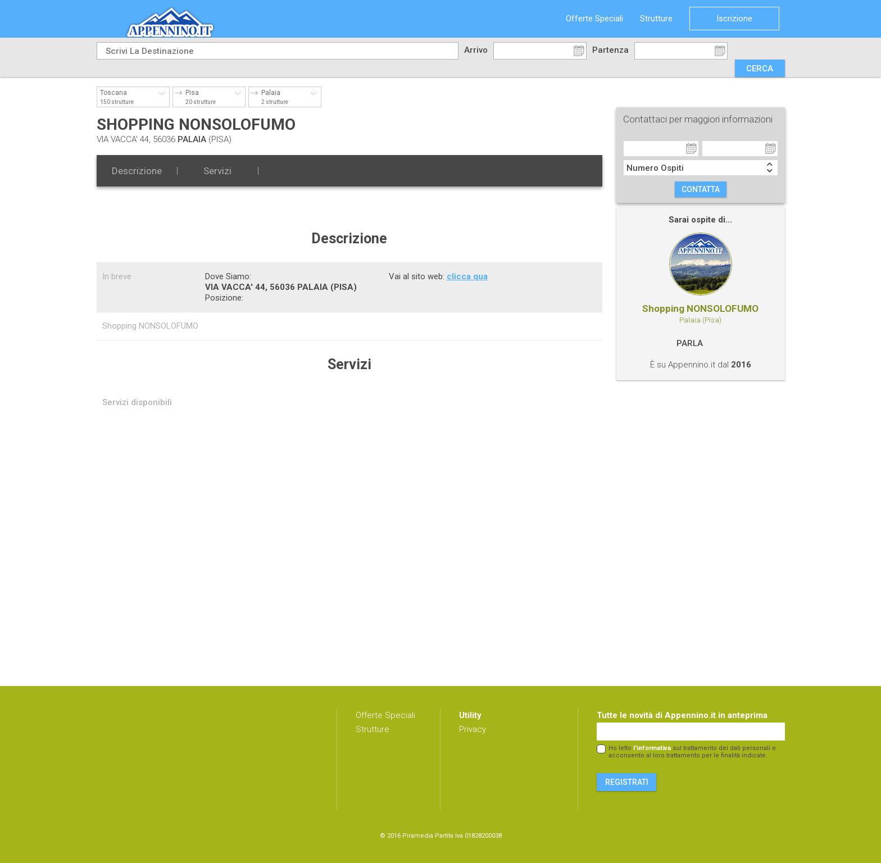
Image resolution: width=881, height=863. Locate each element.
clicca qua (467, 276)
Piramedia (417, 835)
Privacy (472, 729)
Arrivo (476, 50)
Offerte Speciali (594, 18)
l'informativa (652, 748)
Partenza (610, 50)
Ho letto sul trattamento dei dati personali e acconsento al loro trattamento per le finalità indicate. (692, 751)
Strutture (656, 18)
